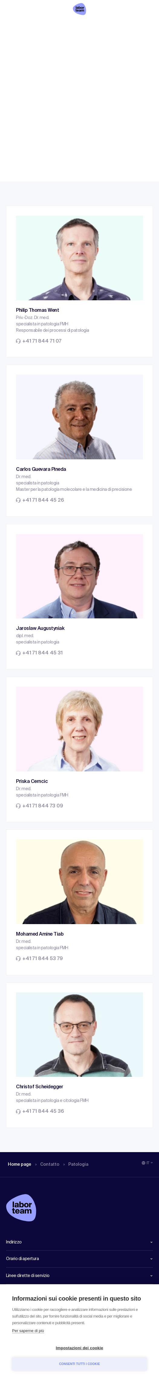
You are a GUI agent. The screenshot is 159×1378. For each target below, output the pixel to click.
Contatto (49, 25)
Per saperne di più (28, 1330)
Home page (19, 25)
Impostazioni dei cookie (79, 1348)
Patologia (80, 25)
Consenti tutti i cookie (79, 1364)
